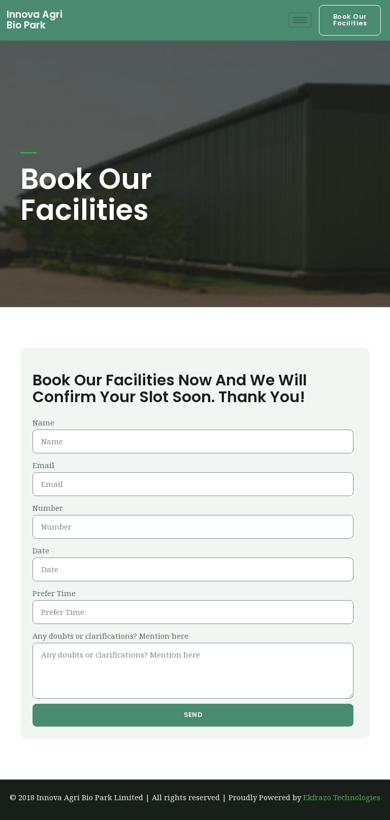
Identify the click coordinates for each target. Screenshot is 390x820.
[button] (350, 20)
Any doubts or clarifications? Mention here (110, 636)
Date (40, 550)
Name (43, 422)
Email (43, 465)
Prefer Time (54, 593)
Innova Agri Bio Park (34, 20)
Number (47, 508)
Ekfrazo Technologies (341, 797)
